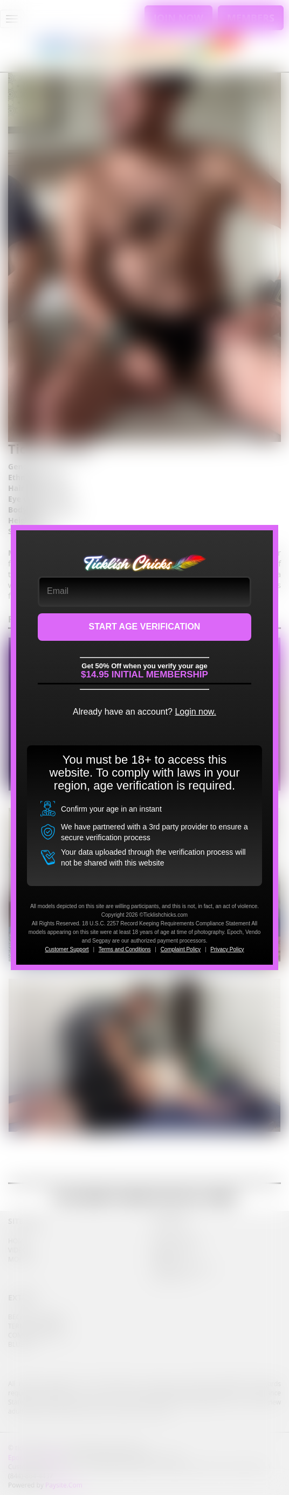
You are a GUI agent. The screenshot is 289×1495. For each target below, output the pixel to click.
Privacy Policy (227, 949)
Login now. (195, 711)
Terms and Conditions (125, 949)
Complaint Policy (181, 949)
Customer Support (66, 949)
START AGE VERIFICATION (145, 626)
